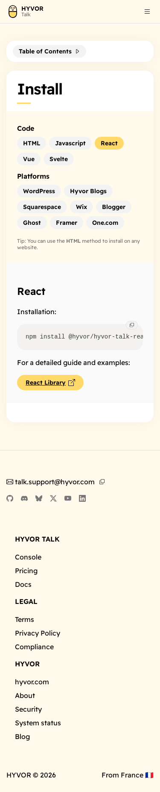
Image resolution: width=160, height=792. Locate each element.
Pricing (26, 570)
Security (28, 709)
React (31, 291)
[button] (147, 11)
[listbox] (147, 13)
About (25, 695)
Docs (23, 584)
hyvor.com (32, 681)
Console (28, 557)
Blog (22, 736)
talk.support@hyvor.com (50, 481)
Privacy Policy (37, 633)
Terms (24, 619)
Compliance (34, 646)
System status (38, 722)
